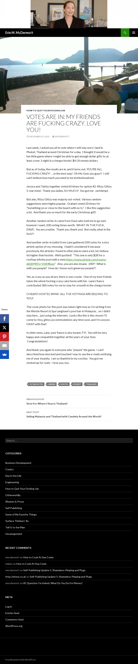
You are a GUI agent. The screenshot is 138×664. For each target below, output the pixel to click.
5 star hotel (36, 384)
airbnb (51, 384)
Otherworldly (12, 495)
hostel (64, 384)
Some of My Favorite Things (21, 514)
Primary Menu (133, 32)
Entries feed (12, 613)
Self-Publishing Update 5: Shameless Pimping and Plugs (54, 570)
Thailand (91, 384)
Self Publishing (13, 508)
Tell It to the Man (15, 527)
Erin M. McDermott (19, 33)
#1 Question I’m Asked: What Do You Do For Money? (53, 583)
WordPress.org (13, 625)
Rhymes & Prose (14, 501)
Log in (8, 606)
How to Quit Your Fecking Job (45, 110)
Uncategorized (13, 533)
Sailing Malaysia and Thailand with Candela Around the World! (69, 414)
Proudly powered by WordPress (20, 659)
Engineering (12, 482)
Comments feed (14, 619)
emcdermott (62, 136)
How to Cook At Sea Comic (38, 557)
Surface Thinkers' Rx (17, 520)
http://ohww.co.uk (15, 576)
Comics (9, 469)
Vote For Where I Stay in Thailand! (69, 401)
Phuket (77, 384)
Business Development (18, 462)
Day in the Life (13, 475)
